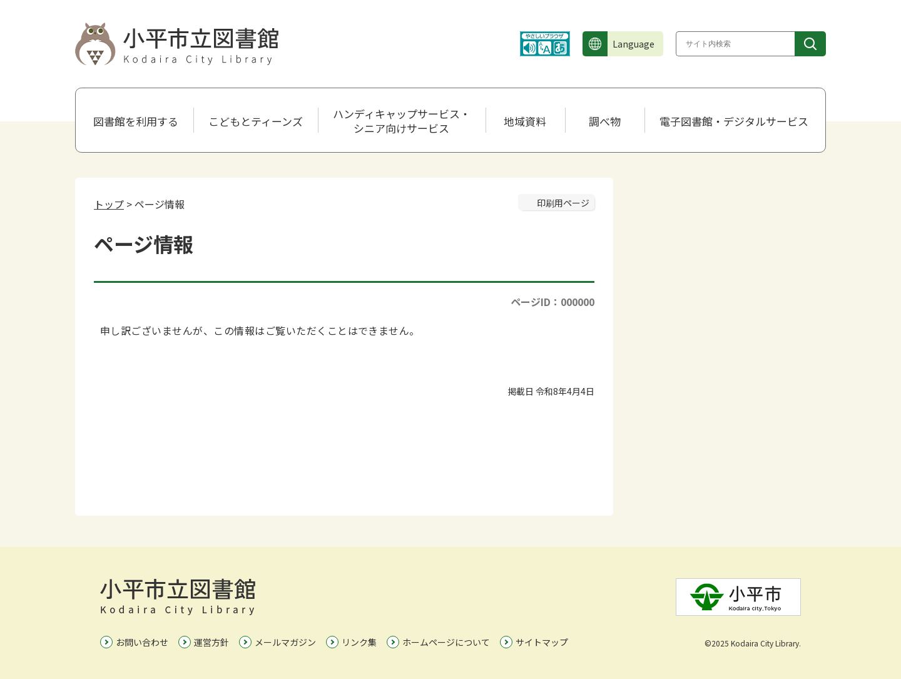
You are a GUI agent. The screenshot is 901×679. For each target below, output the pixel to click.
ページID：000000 (552, 301)
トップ (109, 204)
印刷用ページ (563, 203)
